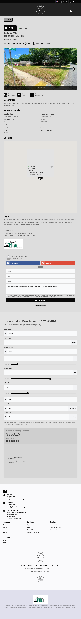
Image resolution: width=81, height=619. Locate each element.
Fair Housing (55, 565)
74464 (22, 36)
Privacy (55, 296)
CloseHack (45, 572)
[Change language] (57, 1)
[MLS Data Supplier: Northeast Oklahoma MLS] (40, 599)
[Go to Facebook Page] (5, 491)
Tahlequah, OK (11, 36)
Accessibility (44, 565)
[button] (40, 300)
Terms (50, 296)
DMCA (36, 565)
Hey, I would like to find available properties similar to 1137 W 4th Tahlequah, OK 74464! (40, 289)
